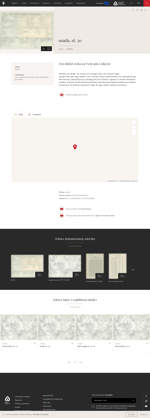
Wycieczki (35, 3)
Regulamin (22, 400)
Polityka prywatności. (121, 408)
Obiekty (16, 3)
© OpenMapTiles (112, 181)
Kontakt (21, 407)
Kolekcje (47, 3)
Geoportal (81, 3)
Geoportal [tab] (34, 114)
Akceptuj (131, 414)
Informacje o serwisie (24, 396)
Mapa (25, 3)
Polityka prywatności (24, 404)
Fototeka (58, 3)
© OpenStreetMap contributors (128, 181)
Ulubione (69, 3)
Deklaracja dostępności (24, 411)
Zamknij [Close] (144, 414)
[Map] (75, 150)
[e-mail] (114, 400)
